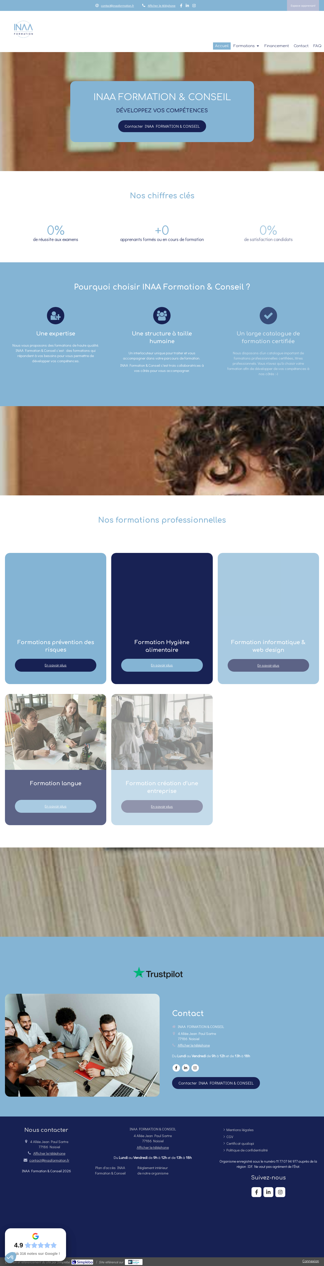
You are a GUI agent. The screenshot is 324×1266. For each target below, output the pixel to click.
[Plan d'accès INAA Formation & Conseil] (110, 1170)
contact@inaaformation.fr (49, 1160)
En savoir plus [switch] (56, 665)
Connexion (310, 1260)
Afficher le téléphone (162, 5)
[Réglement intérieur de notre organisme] (152, 1170)
